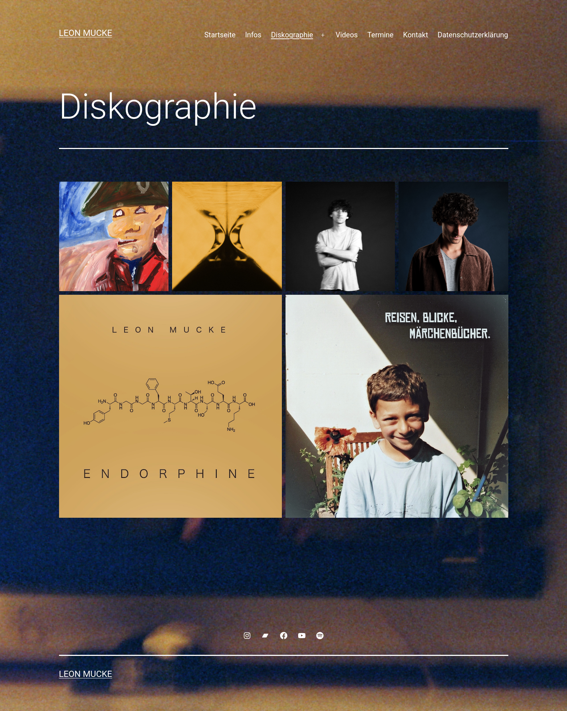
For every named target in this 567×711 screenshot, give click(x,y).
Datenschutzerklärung (473, 34)
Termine (380, 34)
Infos (253, 34)
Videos (346, 34)
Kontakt (415, 34)
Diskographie (292, 34)
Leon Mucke (85, 33)
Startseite (219, 34)
